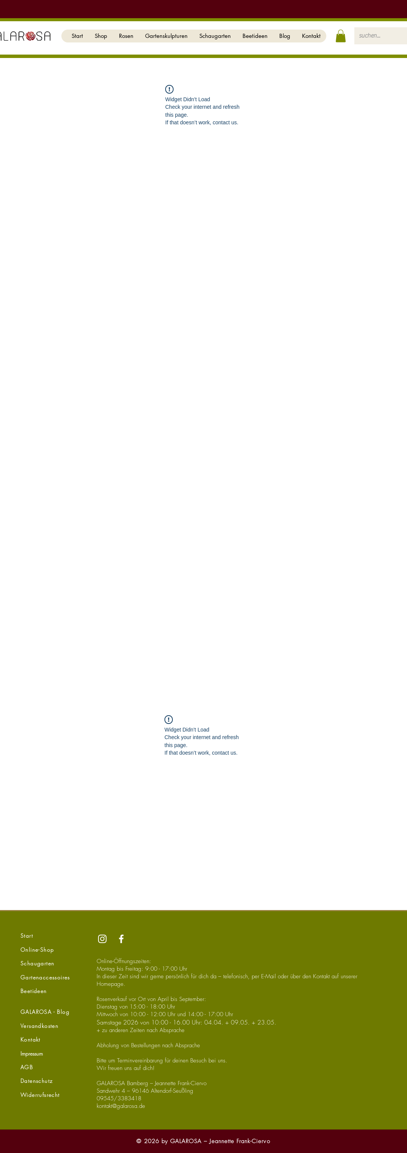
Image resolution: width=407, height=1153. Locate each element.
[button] (101, 36)
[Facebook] (121, 939)
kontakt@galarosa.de (121, 1106)
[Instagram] (102, 939)
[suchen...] (376, 35)
